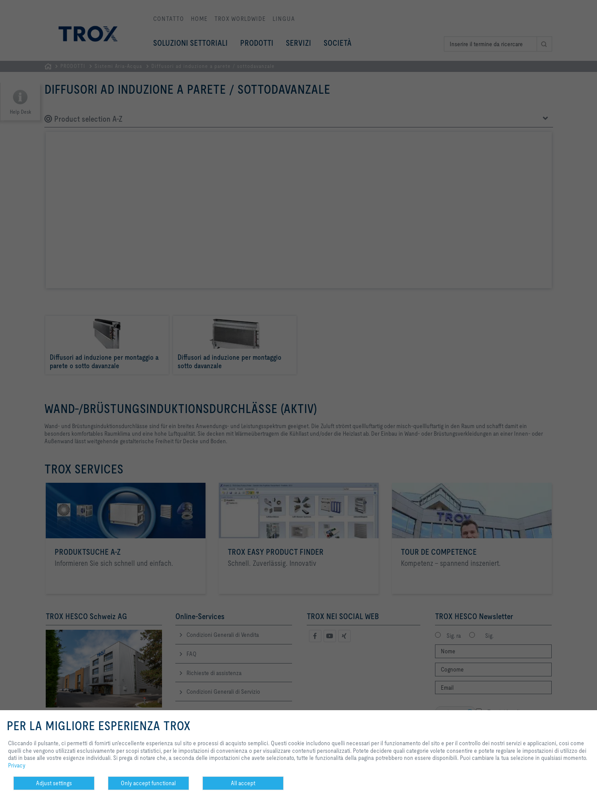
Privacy (16, 765)
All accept (243, 783)
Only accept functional (148, 783)
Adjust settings (54, 783)
